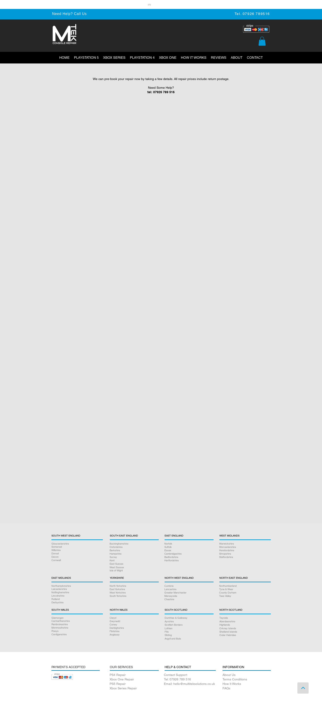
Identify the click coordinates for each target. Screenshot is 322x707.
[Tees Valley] (245, 596)
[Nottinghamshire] (77, 592)
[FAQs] (246, 688)
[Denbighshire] (134, 628)
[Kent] (134, 560)
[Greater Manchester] (188, 592)
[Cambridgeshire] (188, 554)
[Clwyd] (134, 618)
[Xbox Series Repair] (134, 688)
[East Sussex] (134, 564)
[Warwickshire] (245, 543)
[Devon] (77, 557)
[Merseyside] (188, 596)
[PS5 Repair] (134, 684)
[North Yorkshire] (134, 586)
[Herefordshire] (245, 550)
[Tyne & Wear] (245, 589)
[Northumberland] (245, 586)
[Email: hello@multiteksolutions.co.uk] (190, 684)
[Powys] (77, 631)
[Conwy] (134, 624)
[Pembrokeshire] (77, 624)
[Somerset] (77, 547)
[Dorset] (77, 553)
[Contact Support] (190, 675)
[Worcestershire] (245, 547)
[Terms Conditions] (246, 679)
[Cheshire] (188, 599)
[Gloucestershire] (77, 543)
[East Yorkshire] (134, 589)
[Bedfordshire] (188, 557)
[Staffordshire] (245, 557)
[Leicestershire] (77, 589)
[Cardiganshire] (77, 634)
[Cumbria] (188, 586)
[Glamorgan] (77, 618)
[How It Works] (246, 684)
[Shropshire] (245, 554)
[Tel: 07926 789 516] (190, 679)
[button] (262, 41)
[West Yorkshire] (134, 592)
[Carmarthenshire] (77, 621)
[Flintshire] (134, 631)
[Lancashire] (188, 589)
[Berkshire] (134, 550)
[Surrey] (134, 557)
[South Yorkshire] (134, 596)
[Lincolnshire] (77, 596)
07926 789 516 (164, 92)
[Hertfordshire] (188, 560)
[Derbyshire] (77, 602)
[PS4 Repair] (134, 675)
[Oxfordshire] (134, 547)
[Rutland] (77, 599)
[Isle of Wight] (134, 570)
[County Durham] (245, 592)
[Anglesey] (134, 634)
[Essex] (188, 550)
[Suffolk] (188, 547)
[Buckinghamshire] (134, 543)
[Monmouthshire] (77, 627)
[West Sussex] (134, 567)
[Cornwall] (77, 560)
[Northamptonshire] (77, 586)
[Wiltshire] (77, 550)
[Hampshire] (134, 554)
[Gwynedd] (134, 621)
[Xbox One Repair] (134, 679)
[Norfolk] (188, 543)
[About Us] (246, 675)
